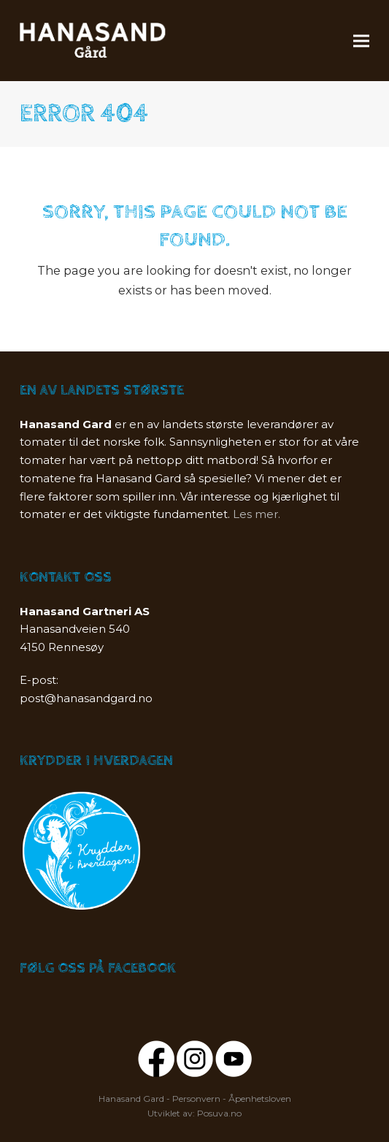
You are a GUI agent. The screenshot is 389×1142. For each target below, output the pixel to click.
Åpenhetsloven (259, 1098)
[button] (361, 40)
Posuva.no (219, 1113)
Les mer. (256, 514)
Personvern (196, 1098)
